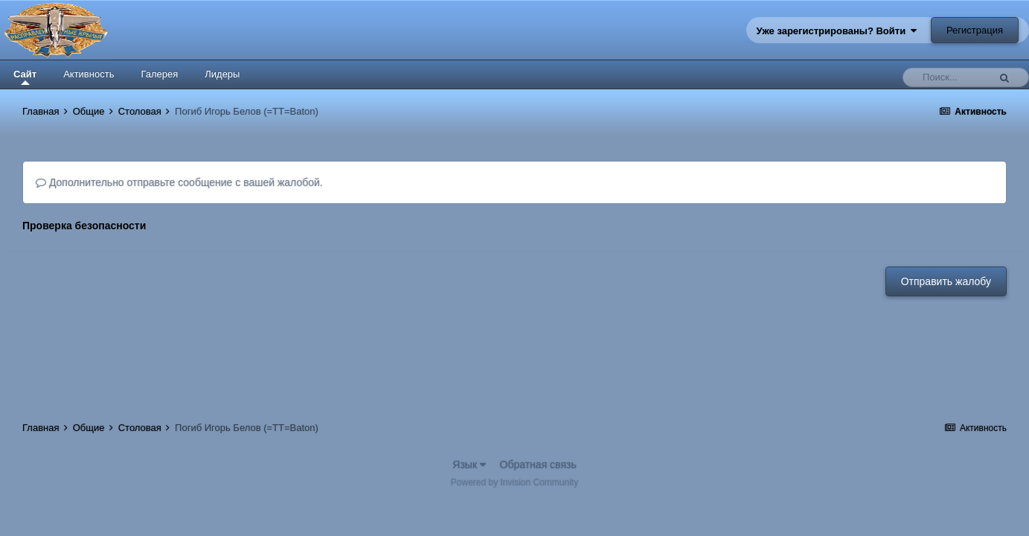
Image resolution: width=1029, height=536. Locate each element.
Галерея (159, 74)
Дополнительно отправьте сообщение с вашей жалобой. (179, 182)
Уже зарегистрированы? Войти (837, 30)
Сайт (24, 76)
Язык (469, 464)
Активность (88, 74)
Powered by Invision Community (514, 482)
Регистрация (974, 30)
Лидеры (222, 74)
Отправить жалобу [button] (946, 281)
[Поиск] (949, 77)
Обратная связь (538, 464)
